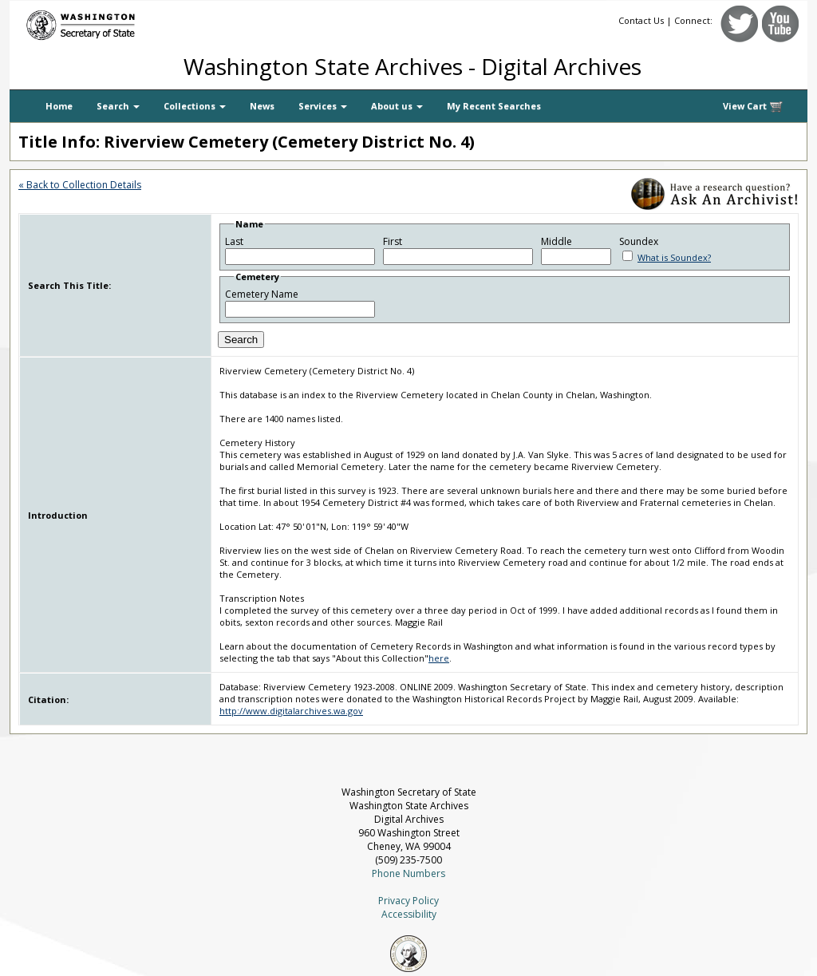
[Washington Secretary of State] (161, 22)
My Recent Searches (494, 106)
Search (241, 340)
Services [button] (322, 106)
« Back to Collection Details (79, 185)
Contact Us (641, 20)
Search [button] (118, 106)
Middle (556, 241)
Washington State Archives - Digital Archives (412, 66)
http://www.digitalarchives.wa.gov (291, 711)
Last (234, 241)
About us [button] (397, 106)
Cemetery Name (261, 294)
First (392, 241)
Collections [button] (195, 106)
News (262, 106)
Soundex (638, 241)
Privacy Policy (408, 900)
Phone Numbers (408, 873)
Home (59, 106)
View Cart (753, 106)
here (438, 658)
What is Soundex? (674, 257)
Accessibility (408, 914)
